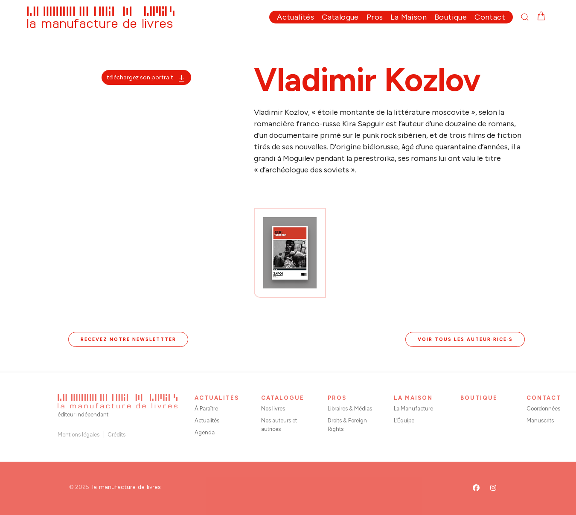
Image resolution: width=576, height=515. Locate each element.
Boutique (450, 17)
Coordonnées (543, 408)
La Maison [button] (408, 17)
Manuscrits (540, 420)
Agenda (205, 432)
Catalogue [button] (340, 17)
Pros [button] (375, 17)
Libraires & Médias (350, 408)
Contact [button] (489, 17)
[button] (529, 17)
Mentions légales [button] (78, 434)
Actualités (207, 420)
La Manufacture (413, 408)
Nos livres (273, 408)
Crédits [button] (116, 434)
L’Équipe (404, 420)
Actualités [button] (295, 17)
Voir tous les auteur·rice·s (465, 339)
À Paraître (206, 408)
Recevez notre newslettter (128, 339)
